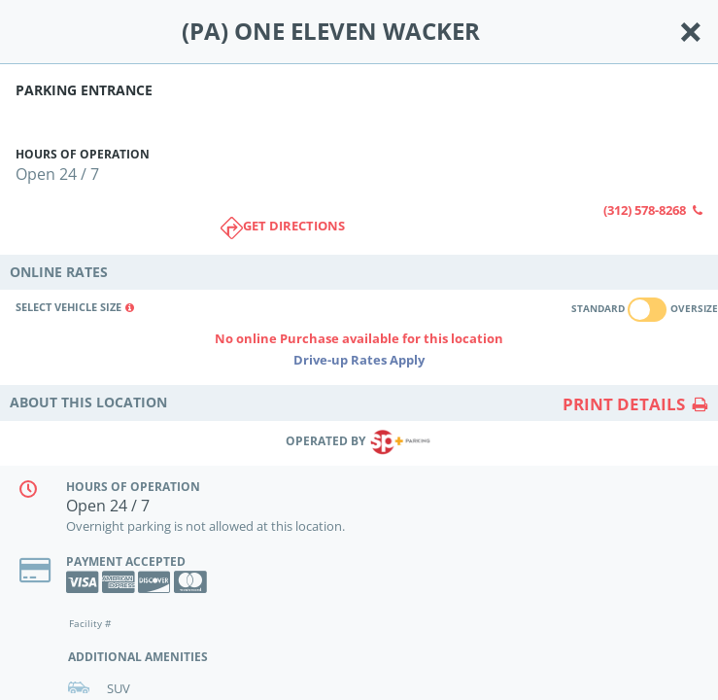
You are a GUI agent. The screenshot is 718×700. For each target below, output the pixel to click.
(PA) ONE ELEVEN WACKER (331, 32)
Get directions (283, 228)
